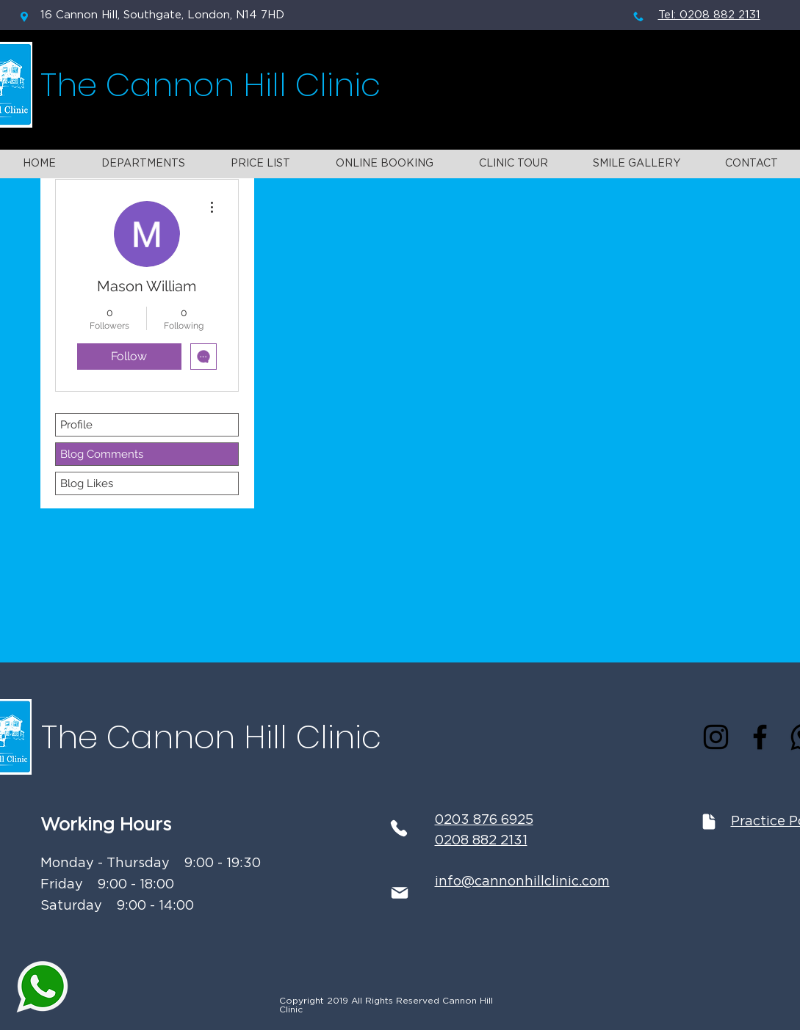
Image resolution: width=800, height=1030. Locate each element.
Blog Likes (86, 483)
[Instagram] (715, 736)
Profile (76, 424)
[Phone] (399, 828)
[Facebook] (759, 736)
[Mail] (400, 893)
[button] (143, 164)
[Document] (708, 821)
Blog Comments (101, 454)
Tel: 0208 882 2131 (709, 15)
